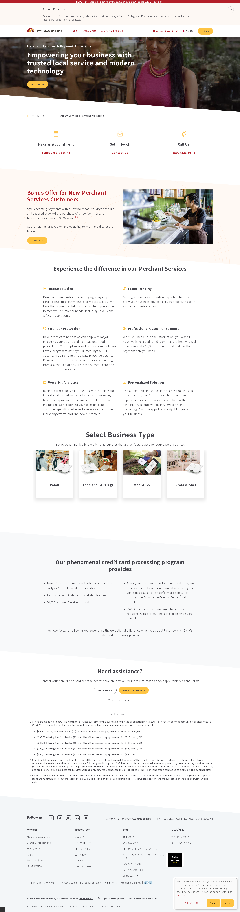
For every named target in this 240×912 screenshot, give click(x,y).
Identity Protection (85, 866)
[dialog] (206, 893)
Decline (213, 903)
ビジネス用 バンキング (183, 842)
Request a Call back (134, 690)
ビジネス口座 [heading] (89, 31)
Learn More (183, 895)
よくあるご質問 (131, 842)
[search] (191, 31)
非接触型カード (131, 875)
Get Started (37, 84)
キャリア (31, 854)
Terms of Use (34, 882)
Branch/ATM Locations (39, 842)
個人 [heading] (75, 31)
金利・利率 (80, 854)
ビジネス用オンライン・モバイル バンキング (144, 856)
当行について (34, 848)
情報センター (130, 836)
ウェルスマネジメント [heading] (112, 31)
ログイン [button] (205, 31)
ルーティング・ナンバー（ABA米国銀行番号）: (130, 818)
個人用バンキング (180, 836)
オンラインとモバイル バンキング (140, 848)
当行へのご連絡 (35, 860)
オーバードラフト (84, 848)
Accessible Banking (131, 882)
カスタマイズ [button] (191, 903)
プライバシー (51, 882)
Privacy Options (69, 882)
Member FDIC (86, 898)
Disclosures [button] (122, 714)
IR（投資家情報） (36, 866)
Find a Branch (105, 690)
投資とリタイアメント (134, 863)
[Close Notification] (231, 9)
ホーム (35, 115)
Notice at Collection (90, 882)
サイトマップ (111, 882)
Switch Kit (80, 836)
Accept (227, 903)
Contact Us (37, 240)
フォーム (79, 860)
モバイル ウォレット (133, 869)
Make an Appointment (38, 836)
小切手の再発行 (83, 842)
